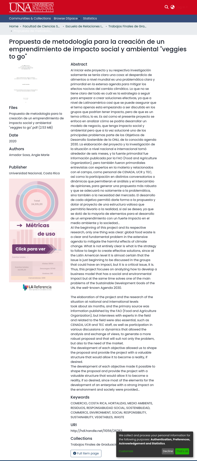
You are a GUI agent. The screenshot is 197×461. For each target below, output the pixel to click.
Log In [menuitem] (180, 7)
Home (13, 26)
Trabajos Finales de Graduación (128, 26)
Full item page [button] (86, 453)
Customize (126, 451)
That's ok (182, 451)
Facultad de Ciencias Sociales (42, 26)
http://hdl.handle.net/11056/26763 (96, 431)
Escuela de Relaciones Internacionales (85, 26)
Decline (168, 451)
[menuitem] (172, 7)
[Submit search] (166, 7)
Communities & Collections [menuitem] (30, 18)
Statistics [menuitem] (90, 18)
